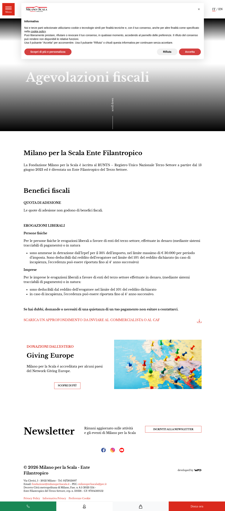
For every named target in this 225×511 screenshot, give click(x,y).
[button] (199, 9)
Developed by (190, 470)
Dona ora (197, 506)
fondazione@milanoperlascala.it (51, 484)
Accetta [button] (190, 51)
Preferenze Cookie (80, 498)
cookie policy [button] (38, 31)
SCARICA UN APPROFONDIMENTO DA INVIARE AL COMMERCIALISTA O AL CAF (113, 321)
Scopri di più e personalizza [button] (47, 51)
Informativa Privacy (54, 498)
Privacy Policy (32, 498)
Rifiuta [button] (167, 51)
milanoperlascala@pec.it (92, 484)
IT (213, 9)
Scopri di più (67, 385)
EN (220, 9)
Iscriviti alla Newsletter (173, 429)
